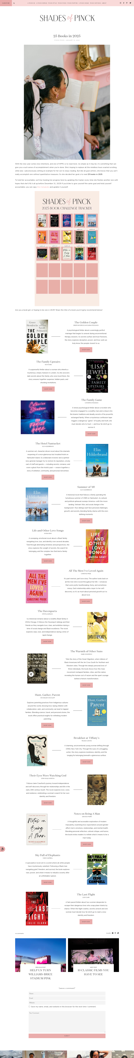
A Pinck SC (31, 3)
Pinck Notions (95, 3)
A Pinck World (41, 3)
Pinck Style (52, 3)
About (104, 3)
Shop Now (86, 350)
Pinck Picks (62, 3)
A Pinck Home (84, 3)
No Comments (19, 933)
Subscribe (6, 3)
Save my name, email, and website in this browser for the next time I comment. (63, 1007)
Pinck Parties (72, 3)
